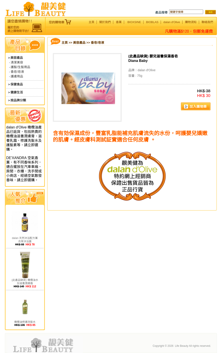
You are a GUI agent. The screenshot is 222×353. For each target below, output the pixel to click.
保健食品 (16, 84)
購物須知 (190, 22)
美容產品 (16, 57)
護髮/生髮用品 (20, 67)
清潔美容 (17, 62)
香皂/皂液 (17, 71)
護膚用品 (17, 76)
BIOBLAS (152, 22)
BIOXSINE (134, 22)
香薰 (119, 22)
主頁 (91, 22)
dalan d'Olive (171, 22)
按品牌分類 (18, 100)
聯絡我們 (207, 22)
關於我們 (105, 22)
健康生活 (16, 92)
